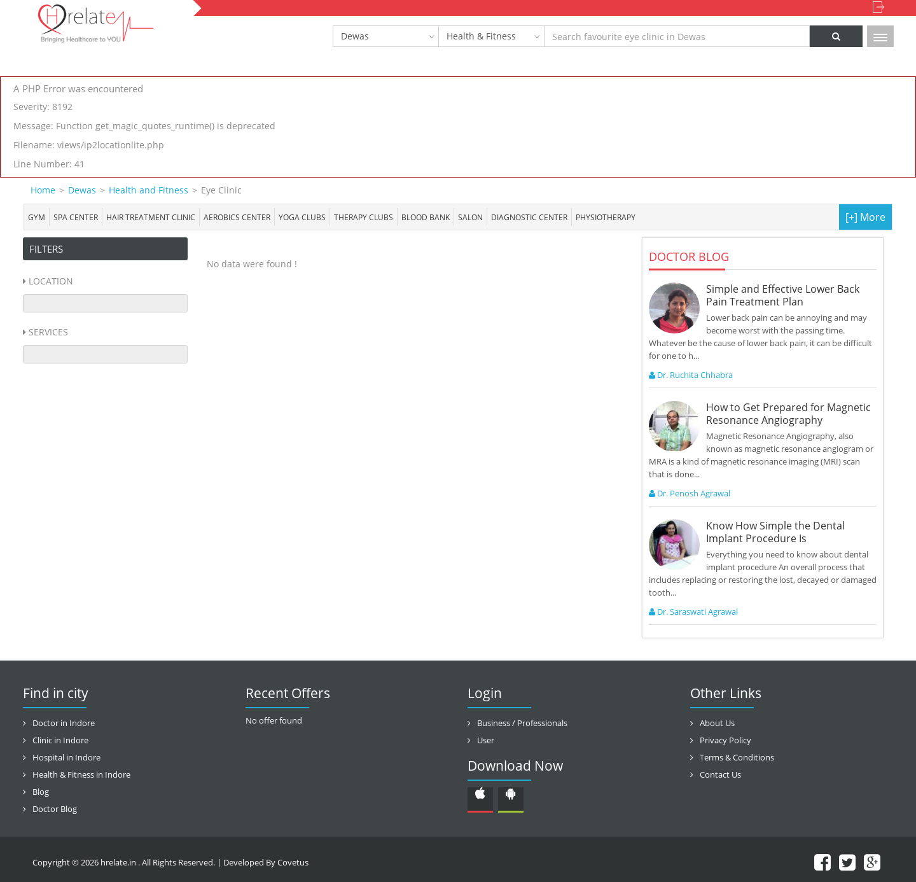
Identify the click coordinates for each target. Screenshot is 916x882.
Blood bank (425, 217)
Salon (470, 217)
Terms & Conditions (737, 757)
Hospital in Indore (66, 757)
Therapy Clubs (363, 217)
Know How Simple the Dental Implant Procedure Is (775, 532)
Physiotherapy (605, 217)
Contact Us (720, 774)
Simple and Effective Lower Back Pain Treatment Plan (782, 295)
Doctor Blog (54, 809)
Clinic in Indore (60, 740)
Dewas (355, 36)
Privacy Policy (725, 740)
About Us (717, 723)
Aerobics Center (237, 217)
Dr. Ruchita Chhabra (691, 375)
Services (48, 332)
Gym (36, 217)
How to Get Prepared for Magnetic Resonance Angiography (788, 413)
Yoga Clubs (302, 217)
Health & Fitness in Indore (81, 774)
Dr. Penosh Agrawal (689, 493)
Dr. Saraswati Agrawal (693, 611)
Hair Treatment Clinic (150, 217)
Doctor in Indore (63, 723)
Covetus (293, 862)
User (485, 740)
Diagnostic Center (529, 217)
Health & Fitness (481, 36)
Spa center (75, 217)
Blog (40, 791)
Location (51, 281)
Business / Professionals (522, 723)
